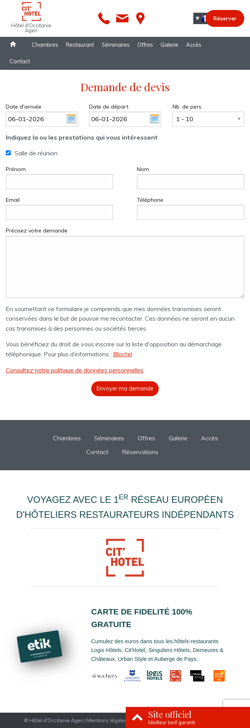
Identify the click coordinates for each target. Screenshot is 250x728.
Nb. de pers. (187, 106)
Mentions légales (107, 720)
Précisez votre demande (36, 230)
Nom (143, 169)
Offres (145, 44)
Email (13, 199)
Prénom (16, 169)
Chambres (45, 44)
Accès (193, 44)
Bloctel (122, 354)
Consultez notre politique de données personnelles (74, 370)
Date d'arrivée (23, 106)
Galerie (169, 44)
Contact (20, 61)
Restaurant (80, 44)
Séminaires (116, 44)
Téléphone (150, 199)
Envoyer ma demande (125, 388)
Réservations (140, 452)
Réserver (225, 18)
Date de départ (108, 106)
